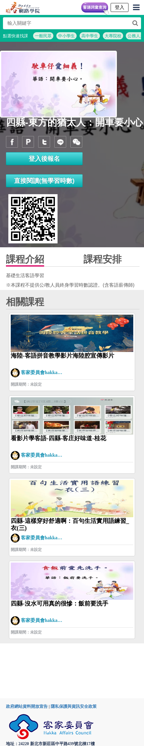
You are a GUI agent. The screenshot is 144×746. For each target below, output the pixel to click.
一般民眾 (43, 35)
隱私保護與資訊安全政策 (74, 706)
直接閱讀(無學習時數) (44, 180)
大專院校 (113, 35)
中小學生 (66, 35)
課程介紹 (25, 259)
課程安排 (102, 259)
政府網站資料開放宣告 (27, 706)
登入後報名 (44, 158)
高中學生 (89, 35)
